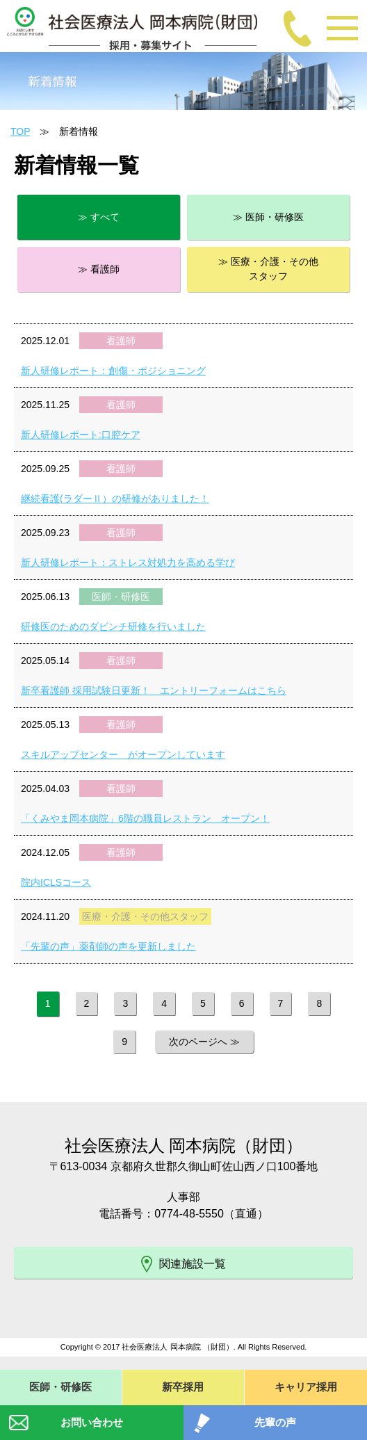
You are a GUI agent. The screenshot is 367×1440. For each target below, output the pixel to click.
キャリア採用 (306, 1387)
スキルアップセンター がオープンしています (123, 754)
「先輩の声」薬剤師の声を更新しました (108, 946)
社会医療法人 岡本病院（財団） (184, 1145)
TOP (20, 131)
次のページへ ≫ (204, 1041)
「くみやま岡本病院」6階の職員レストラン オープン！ (145, 818)
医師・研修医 (60, 1387)
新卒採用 (183, 1387)
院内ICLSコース (56, 882)
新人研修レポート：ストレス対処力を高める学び (128, 562)
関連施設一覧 (183, 1264)
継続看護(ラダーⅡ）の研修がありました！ (115, 498)
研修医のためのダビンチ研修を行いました (113, 626)
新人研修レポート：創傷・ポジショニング (113, 370)
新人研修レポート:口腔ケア (80, 434)
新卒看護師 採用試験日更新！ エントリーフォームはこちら (153, 690)
